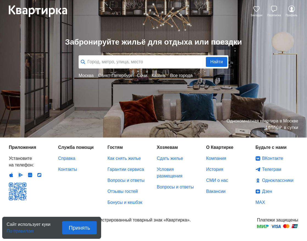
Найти (216, 61)
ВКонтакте (272, 158)
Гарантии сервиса (125, 169)
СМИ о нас (217, 180)
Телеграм (271, 169)
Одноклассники (278, 180)
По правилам (20, 229)
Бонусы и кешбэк (124, 202)
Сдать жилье (170, 158)
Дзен (267, 191)
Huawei (29, 175)
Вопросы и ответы (126, 180)
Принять (79, 228)
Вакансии (216, 191)
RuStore (39, 175)
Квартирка (42, 11)
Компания (216, 158)
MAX (260, 202)
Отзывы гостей (122, 191)
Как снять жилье (124, 158)
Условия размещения (169, 172)
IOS (11, 175)
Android (20, 175)
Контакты (67, 169)
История (214, 169)
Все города (181, 75)
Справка (67, 158)
